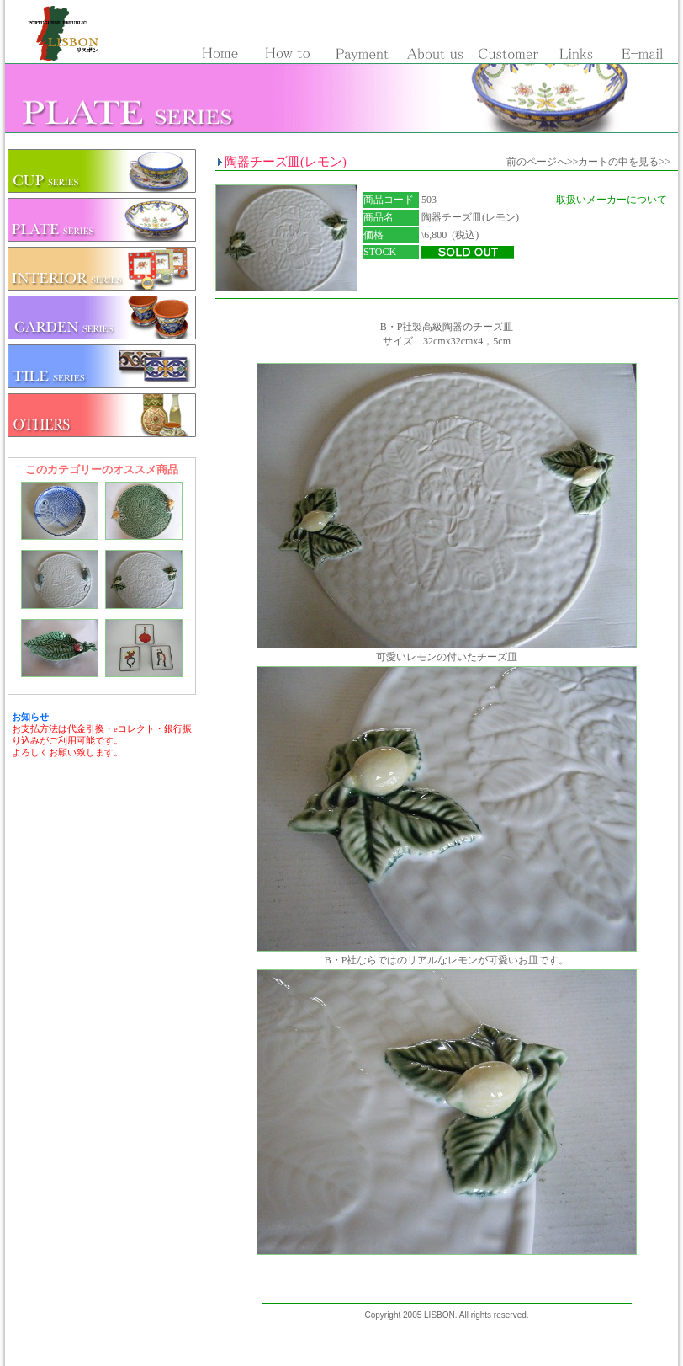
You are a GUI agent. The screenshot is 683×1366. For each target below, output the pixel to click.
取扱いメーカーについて (611, 199)
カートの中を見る (618, 162)
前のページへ (536, 162)
